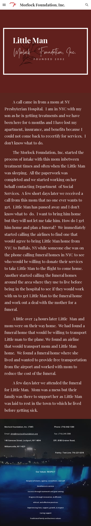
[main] (45, 51)
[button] (4, 4)
